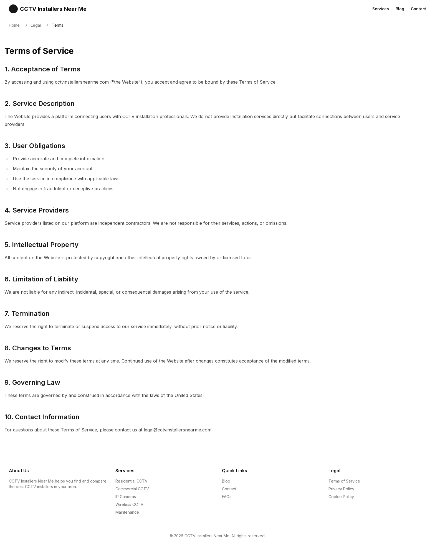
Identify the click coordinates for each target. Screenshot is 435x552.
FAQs (226, 496)
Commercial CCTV (132, 488)
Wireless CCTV (129, 504)
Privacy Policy (341, 488)
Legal (36, 25)
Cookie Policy (341, 496)
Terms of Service (344, 481)
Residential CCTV (131, 481)
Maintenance (127, 512)
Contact (418, 8)
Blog (400, 8)
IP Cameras (125, 496)
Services (380, 8)
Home (14, 25)
